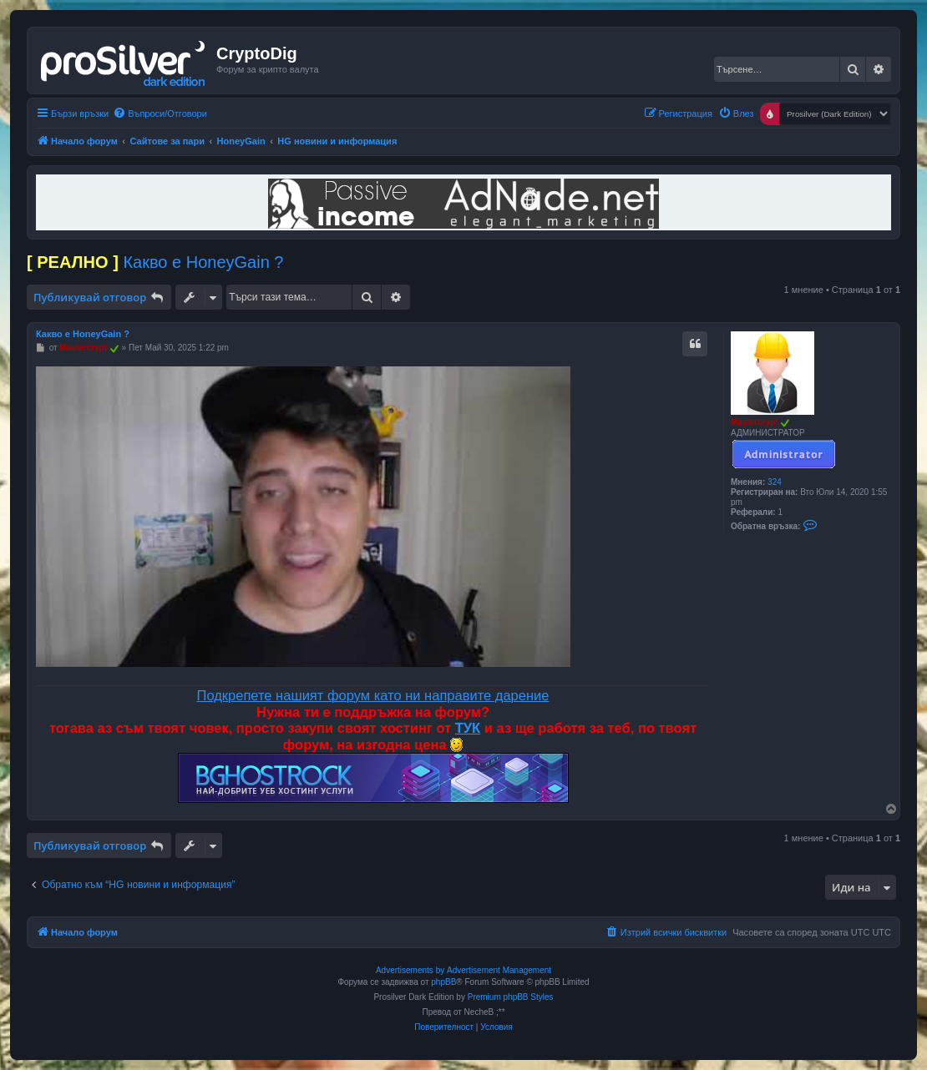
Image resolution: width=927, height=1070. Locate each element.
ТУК (467, 727)
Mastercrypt (754, 421)
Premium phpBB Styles (511, 997)
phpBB (443, 982)
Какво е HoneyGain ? (203, 262)
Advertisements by (410, 970)
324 (774, 482)
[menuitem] (160, 113)
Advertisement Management (499, 970)
